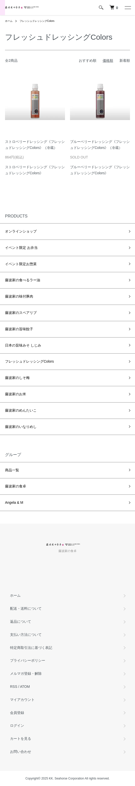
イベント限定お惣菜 (21, 264)
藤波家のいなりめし (21, 427)
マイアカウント (22, 700)
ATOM (25, 687)
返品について (20, 622)
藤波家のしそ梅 (17, 378)
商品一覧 (12, 470)
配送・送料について (26, 608)
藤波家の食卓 (15, 486)
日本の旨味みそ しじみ (23, 345)
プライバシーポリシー (27, 660)
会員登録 (17, 713)
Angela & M (14, 502)
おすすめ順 (87, 61)
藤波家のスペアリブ (21, 313)
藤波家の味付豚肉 (19, 296)
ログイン (17, 725)
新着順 (124, 61)
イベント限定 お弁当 (21, 248)
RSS (13, 687)
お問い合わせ (20, 752)
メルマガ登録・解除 (26, 673)
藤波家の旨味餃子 (19, 329)
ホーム (9, 21)
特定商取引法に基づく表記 (31, 648)
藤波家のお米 (15, 394)
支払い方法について (26, 635)
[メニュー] (127, 7)
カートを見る (20, 739)
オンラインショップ (21, 231)
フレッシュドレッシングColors (37, 21)
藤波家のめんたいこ (21, 410)
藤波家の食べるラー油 (22, 280)
